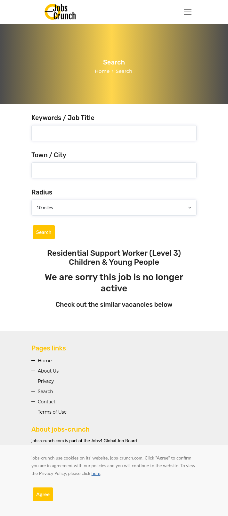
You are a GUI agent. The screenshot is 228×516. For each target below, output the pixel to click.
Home (102, 71)
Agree (43, 494)
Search (44, 232)
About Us (48, 371)
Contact (46, 402)
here (96, 473)
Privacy (46, 381)
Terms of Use (52, 412)
